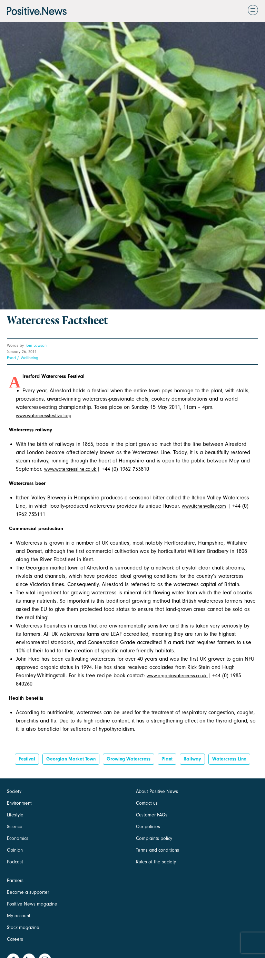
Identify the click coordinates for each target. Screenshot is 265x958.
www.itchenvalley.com (204, 506)
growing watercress (128, 759)
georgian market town (71, 759)
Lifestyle (15, 815)
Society (14, 791)
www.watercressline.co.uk (70, 469)
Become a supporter (28, 892)
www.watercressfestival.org (43, 416)
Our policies (148, 827)
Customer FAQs (151, 815)
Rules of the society (156, 862)
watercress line (229, 759)
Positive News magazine (32, 904)
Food (11, 357)
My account (18, 916)
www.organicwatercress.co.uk (177, 676)
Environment (19, 803)
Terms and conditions (157, 850)
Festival (27, 759)
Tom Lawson (36, 345)
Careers (15, 939)
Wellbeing (29, 357)
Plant (167, 759)
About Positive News (157, 791)
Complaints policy (154, 838)
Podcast (15, 862)
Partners (15, 880)
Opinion (15, 850)
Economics (17, 838)
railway (192, 759)
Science (14, 827)
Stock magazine (23, 927)
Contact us (147, 803)
